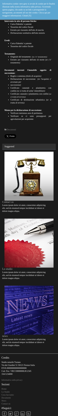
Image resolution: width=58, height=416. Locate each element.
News (3, 401)
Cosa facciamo (7, 395)
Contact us (8, 202)
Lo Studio (5, 392)
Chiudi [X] (26, 16)
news (5, 336)
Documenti (6, 398)
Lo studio (7, 268)
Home (4, 389)
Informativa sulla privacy (12, 380)
